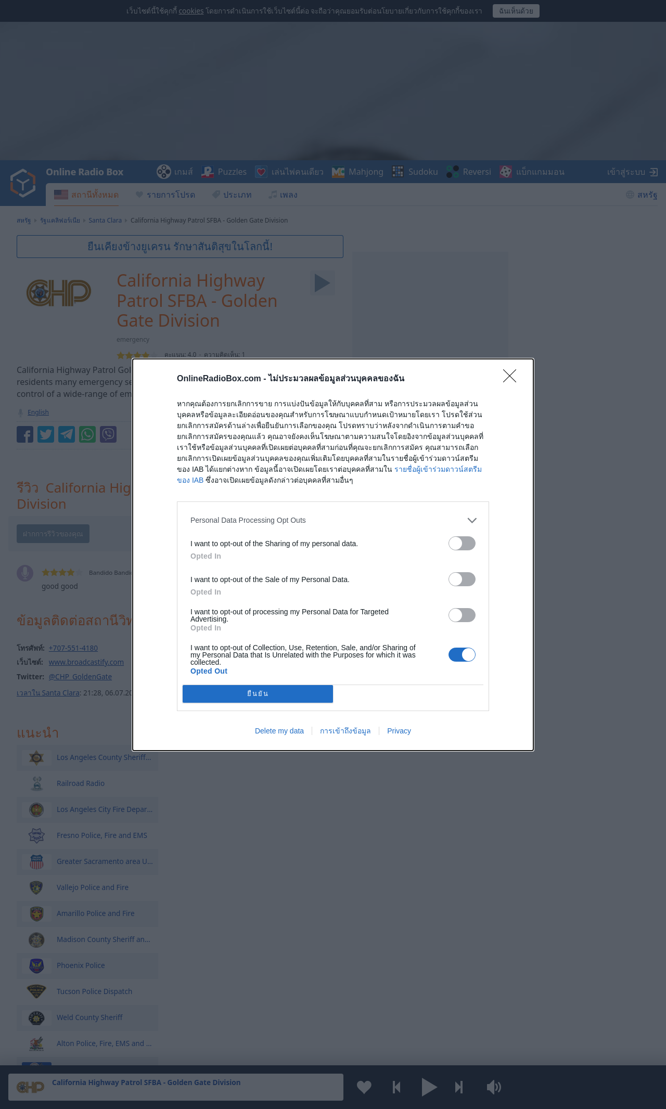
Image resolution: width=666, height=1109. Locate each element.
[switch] (462, 543)
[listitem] (333, 520)
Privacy (399, 731)
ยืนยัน (258, 694)
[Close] (513, 379)
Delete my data (279, 731)
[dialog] (333, 555)
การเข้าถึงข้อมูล (345, 731)
